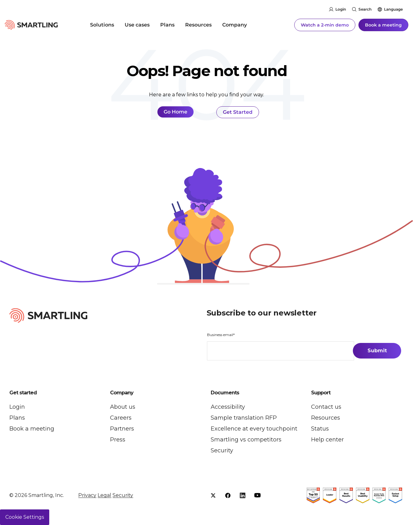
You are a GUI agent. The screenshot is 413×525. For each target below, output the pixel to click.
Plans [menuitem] (167, 25)
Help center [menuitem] (327, 439)
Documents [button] (225, 392)
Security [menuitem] (222, 450)
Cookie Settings (24, 517)
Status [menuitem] (320, 428)
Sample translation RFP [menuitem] (244, 417)
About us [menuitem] (122, 406)
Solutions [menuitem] (102, 25)
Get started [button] (23, 392)
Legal (104, 495)
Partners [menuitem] (122, 428)
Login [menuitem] (17, 406)
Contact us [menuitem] (326, 406)
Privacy (87, 495)
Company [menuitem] (234, 25)
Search (365, 9)
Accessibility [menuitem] (228, 406)
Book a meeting (383, 25)
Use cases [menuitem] (137, 25)
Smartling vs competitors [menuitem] (246, 439)
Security (123, 495)
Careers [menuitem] (121, 417)
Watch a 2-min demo (325, 25)
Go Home (175, 112)
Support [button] (320, 392)
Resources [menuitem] (198, 25)
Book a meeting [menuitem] (31, 428)
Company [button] (121, 392)
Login (340, 9)
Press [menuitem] (117, 439)
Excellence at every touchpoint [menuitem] (254, 428)
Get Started (237, 112)
